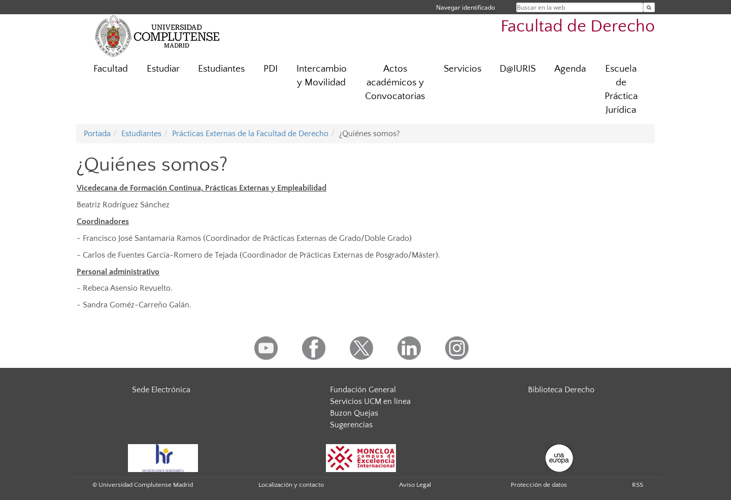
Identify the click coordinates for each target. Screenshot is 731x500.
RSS (637, 484)
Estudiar (163, 69)
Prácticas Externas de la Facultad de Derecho (250, 133)
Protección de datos (539, 484)
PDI (270, 69)
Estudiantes (221, 69)
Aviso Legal (415, 484)
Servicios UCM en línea (370, 401)
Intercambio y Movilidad (321, 76)
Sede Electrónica (161, 389)
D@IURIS (518, 69)
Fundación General (363, 389)
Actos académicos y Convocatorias (395, 83)
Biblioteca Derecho (561, 389)
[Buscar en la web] (649, 7)
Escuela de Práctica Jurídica (621, 89)
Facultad (110, 69)
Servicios (462, 69)
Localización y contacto (291, 484)
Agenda (570, 69)
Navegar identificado (465, 7)
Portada (97, 133)
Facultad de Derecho (578, 26)
